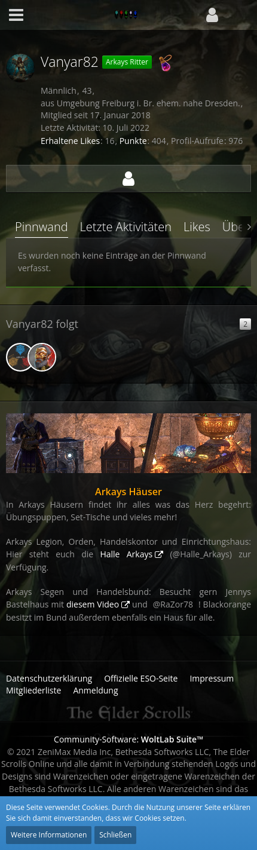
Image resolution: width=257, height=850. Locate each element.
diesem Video (92, 604)
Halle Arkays (126, 554)
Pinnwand (41, 227)
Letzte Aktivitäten (126, 227)
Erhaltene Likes (70, 140)
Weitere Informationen (49, 835)
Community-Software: (128, 739)
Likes (196, 227)
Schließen (115, 835)
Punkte (133, 140)
